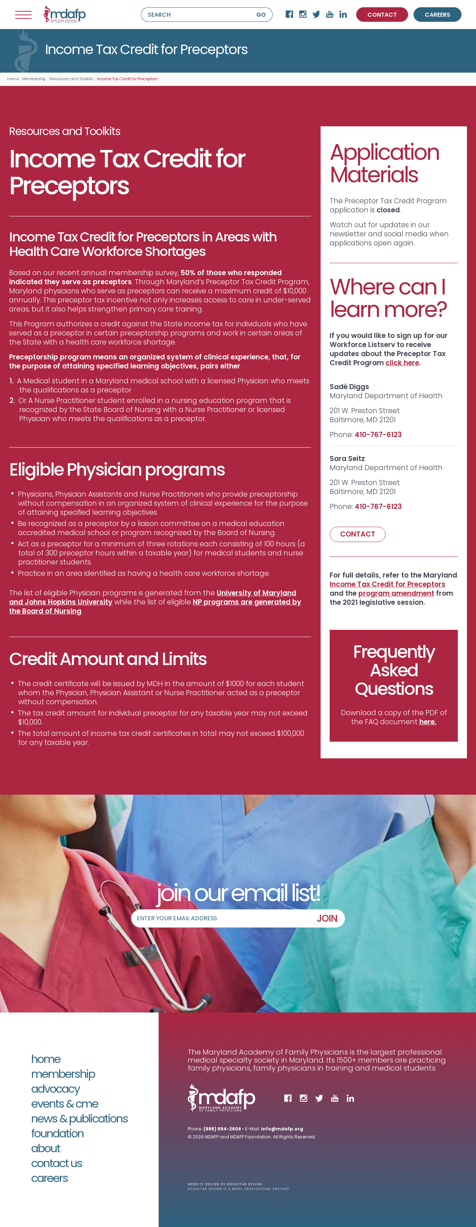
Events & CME (64, 1104)
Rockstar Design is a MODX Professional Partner (238, 1189)
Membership (34, 79)
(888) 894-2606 (222, 1129)
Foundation (57, 1134)
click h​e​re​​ (402, 363)
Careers (49, 1179)
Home (13, 79)
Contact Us (56, 1164)
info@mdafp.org (282, 1129)
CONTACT (382, 15)
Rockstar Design (245, 1184)
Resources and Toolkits (71, 79)
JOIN (327, 919)
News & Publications (79, 1119)
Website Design (204, 1184)
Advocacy (55, 1090)
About (45, 1149)
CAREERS (437, 15)
